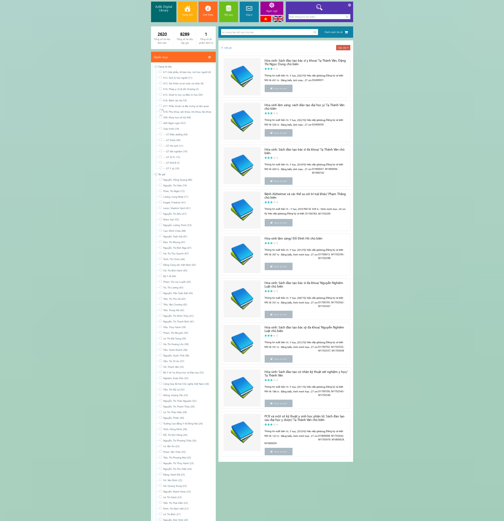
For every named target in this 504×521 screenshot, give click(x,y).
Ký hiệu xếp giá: (311, 75)
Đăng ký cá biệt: (334, 75)
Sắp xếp (343, 47)
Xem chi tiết (278, 88)
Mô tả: (268, 80)
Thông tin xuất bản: (275, 75)
